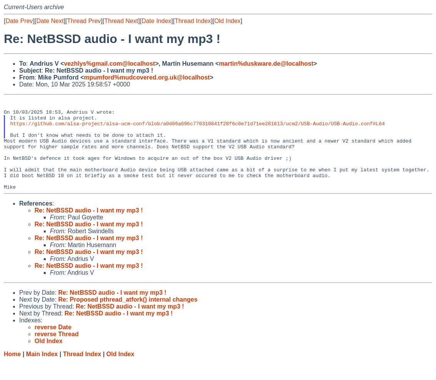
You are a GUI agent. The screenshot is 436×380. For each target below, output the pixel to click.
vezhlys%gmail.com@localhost (109, 63)
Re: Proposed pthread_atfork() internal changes (127, 318)
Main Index (42, 372)
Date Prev (19, 21)
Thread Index (193, 21)
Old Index (227, 21)
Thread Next (121, 21)
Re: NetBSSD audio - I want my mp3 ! (89, 229)
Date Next (49, 21)
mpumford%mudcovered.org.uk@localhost (147, 77)
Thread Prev (84, 21)
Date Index (156, 21)
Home (12, 372)
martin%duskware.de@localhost (266, 63)
